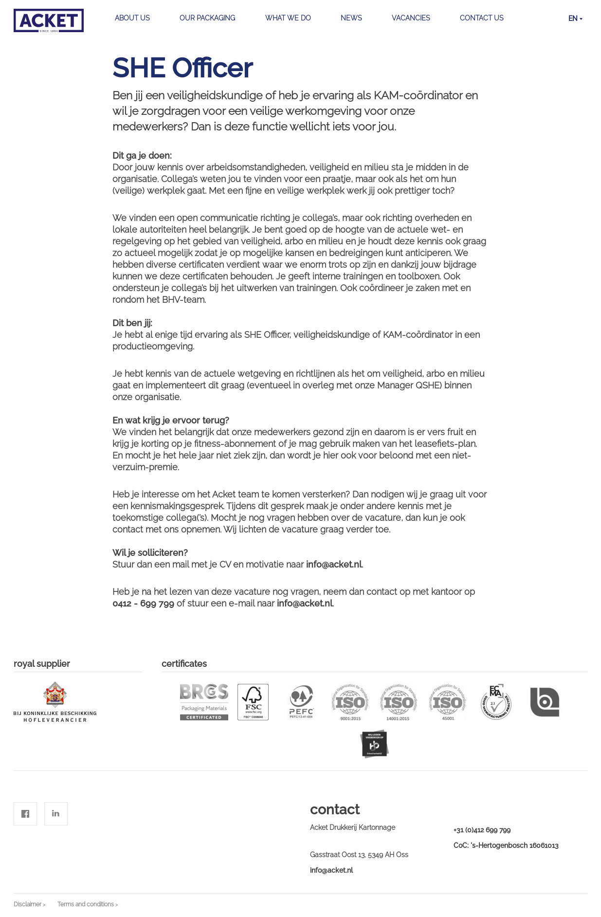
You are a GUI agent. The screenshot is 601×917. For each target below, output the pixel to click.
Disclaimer (27, 904)
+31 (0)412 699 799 (482, 830)
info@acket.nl (331, 870)
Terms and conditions (85, 904)
